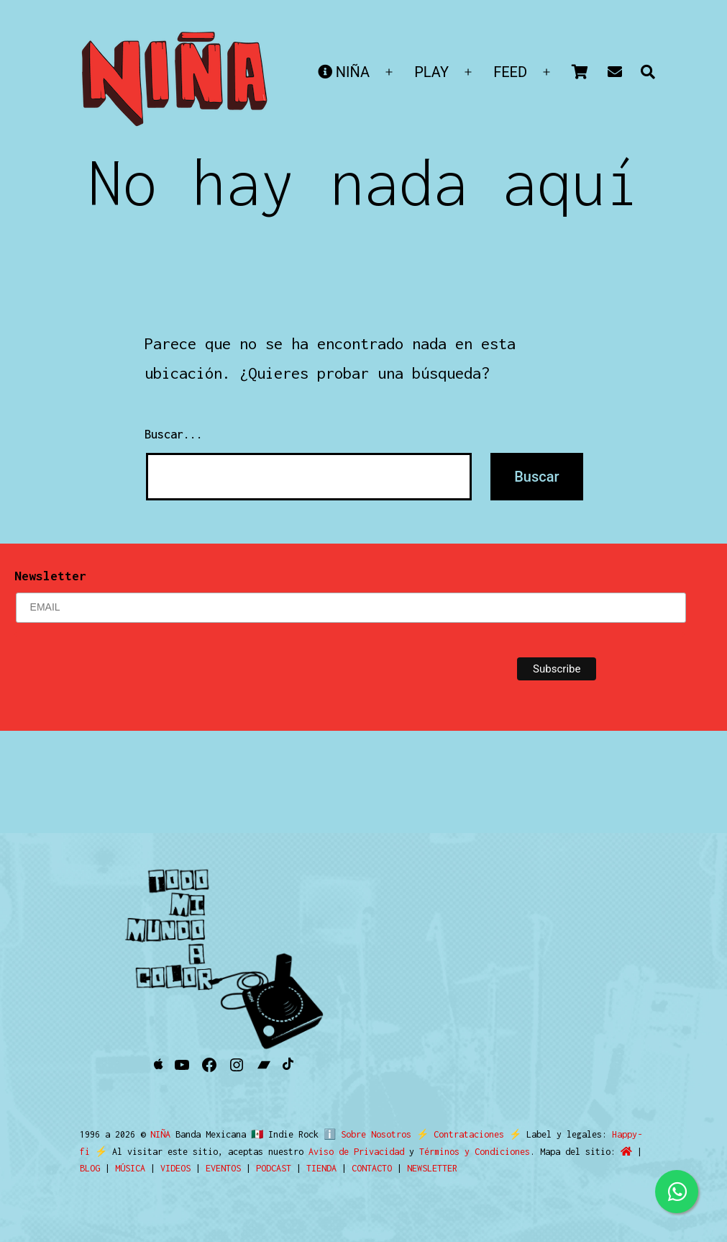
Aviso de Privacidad (341, 1151)
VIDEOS (175, 1168)
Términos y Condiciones (459, 1151)
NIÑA (344, 72)
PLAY (431, 72)
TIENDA (321, 1168)
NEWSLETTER (432, 1168)
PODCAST (273, 1168)
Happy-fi (626, 1134)
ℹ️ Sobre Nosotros (364, 1134)
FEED (510, 72)
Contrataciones (463, 1134)
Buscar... (174, 434)
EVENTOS (223, 1168)
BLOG (90, 1168)
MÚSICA (130, 1168)
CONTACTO (372, 1168)
